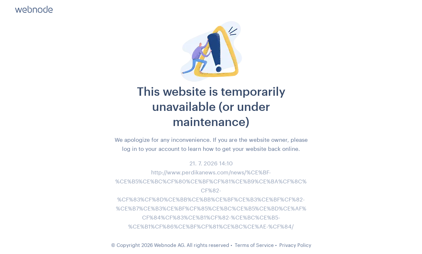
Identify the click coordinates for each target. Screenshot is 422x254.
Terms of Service (254, 245)
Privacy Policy (295, 245)
